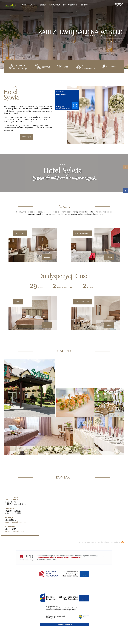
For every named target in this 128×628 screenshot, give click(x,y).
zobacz (48, 257)
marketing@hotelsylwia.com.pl (15, 531)
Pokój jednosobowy (81, 302)
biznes (43, 5)
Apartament (21, 233)
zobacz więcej (26, 137)
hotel (23, 5)
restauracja (54, 5)
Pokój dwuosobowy (81, 233)
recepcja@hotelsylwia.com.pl (15, 522)
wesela (33, 5)
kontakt (84, 5)
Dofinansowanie (70, 5)
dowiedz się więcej (113, 41)
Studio (19, 302)
